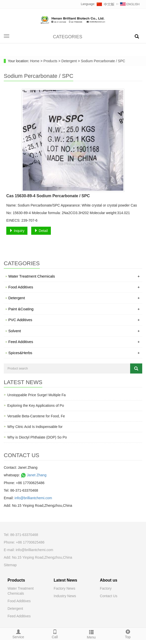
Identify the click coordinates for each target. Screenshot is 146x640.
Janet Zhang (33, 475)
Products (51, 61)
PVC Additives (74, 319)
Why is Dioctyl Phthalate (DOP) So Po (37, 437)
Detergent (69, 61)
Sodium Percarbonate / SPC (102, 61)
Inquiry (16, 231)
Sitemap (10, 565)
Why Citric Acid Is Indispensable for (34, 427)
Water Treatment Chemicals (74, 276)
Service (18, 633)
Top (128, 633)
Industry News (65, 596)
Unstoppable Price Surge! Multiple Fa (36, 395)
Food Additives (74, 287)
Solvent (74, 330)
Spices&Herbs (74, 352)
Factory (106, 588)
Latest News (65, 580)
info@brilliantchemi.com (33, 498)
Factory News (64, 588)
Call (54, 633)
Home (34, 61)
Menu (91, 633)
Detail (41, 231)
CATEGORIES (67, 36)
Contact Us (108, 596)
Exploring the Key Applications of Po (35, 405)
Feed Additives (74, 341)
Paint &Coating (74, 309)
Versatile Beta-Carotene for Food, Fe (36, 416)
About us (108, 580)
